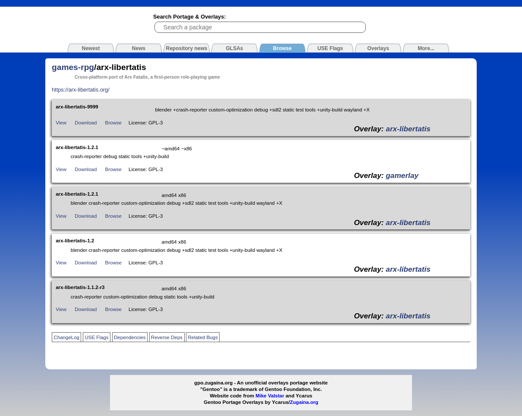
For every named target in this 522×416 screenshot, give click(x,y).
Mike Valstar (269, 395)
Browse (113, 122)
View (61, 122)
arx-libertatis (408, 128)
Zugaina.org (304, 402)
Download (86, 122)
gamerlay (402, 175)
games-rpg (73, 67)
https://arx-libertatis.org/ (81, 89)
